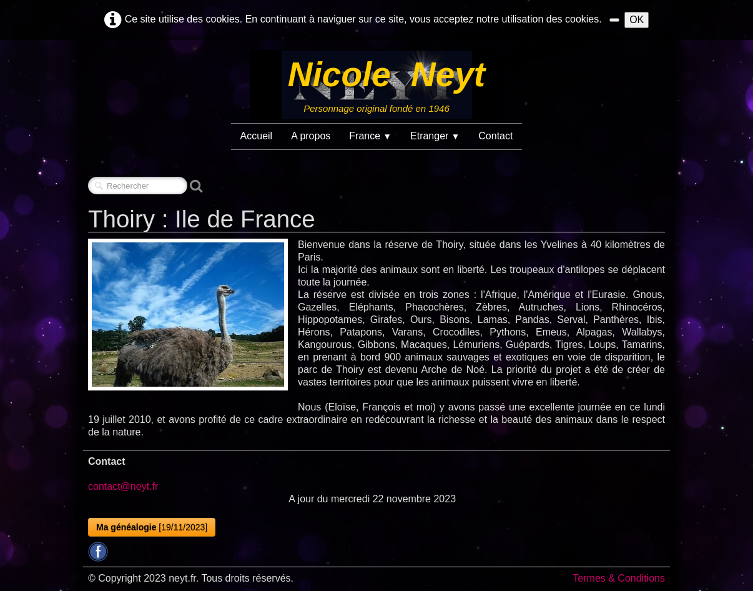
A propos (310, 136)
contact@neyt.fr (123, 486)
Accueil (256, 136)
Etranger (435, 136)
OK (636, 19)
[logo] (376, 85)
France (370, 136)
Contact (495, 136)
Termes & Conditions (619, 578)
